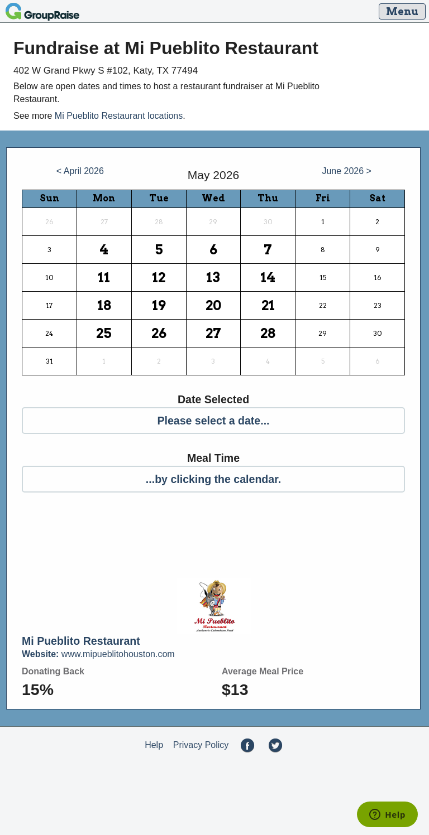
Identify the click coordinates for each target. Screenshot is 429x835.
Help (154, 745)
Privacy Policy (201, 745)
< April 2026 (80, 171)
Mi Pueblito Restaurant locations (119, 115)
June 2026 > (346, 171)
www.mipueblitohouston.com (98, 654)
